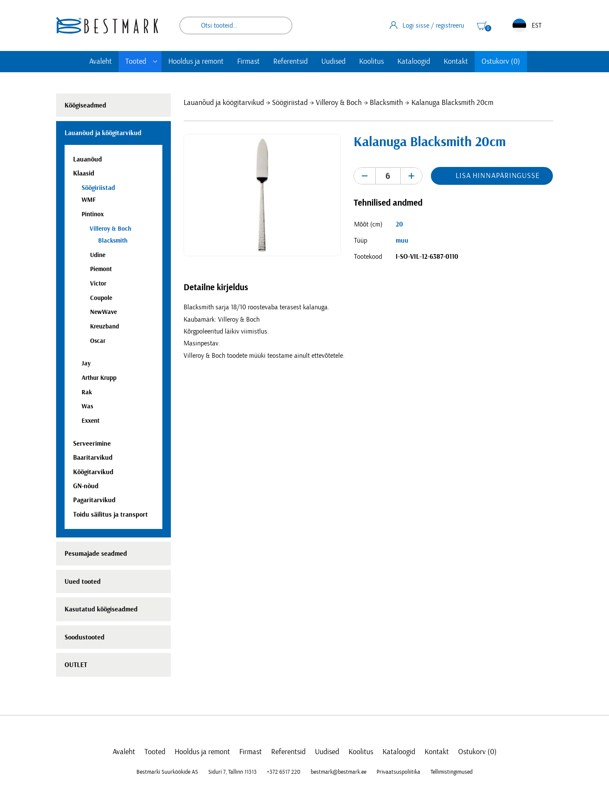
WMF (89, 200)
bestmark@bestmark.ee (338, 772)
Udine (97, 255)
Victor (98, 283)
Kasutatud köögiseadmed (101, 609)
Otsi (280, 25)
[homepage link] (107, 25)
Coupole (101, 298)
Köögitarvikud (93, 472)
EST (527, 25)
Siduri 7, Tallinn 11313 (232, 772)
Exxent (90, 421)
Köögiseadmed (85, 105)
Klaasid (83, 173)
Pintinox (93, 214)
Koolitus (371, 61)
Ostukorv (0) (501, 61)
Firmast (248, 61)
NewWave (103, 312)
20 (399, 224)
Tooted (135, 61)
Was (87, 406)
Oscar (97, 341)
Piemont (101, 269)
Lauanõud (87, 159)
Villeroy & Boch (339, 103)
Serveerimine (92, 443)
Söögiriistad (290, 103)
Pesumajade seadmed (96, 553)
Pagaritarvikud (94, 500)
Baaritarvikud (93, 457)
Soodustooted (85, 637)
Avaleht (100, 61)
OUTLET (76, 665)
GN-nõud (86, 486)
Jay (86, 363)
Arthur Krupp (99, 378)
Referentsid (290, 61)
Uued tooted (83, 581)
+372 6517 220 (283, 772)
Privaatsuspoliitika (398, 772)
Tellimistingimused (452, 772)
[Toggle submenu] (155, 61)
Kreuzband (104, 326)
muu (402, 240)
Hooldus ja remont (196, 61)
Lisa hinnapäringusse (498, 176)
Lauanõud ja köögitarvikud (224, 103)
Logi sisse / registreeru (427, 25)
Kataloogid (413, 61)
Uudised (333, 61)
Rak (87, 392)
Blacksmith (386, 103)
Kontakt (456, 61)
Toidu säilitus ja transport (110, 514)
